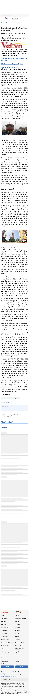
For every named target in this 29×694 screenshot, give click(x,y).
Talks (2, 655)
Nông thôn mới (5, 649)
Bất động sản (4, 636)
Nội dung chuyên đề (6, 652)
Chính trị (3, 615)
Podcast (17, 661)
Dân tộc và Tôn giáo (20, 618)
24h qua (3, 663)
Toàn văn (17, 639)
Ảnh (2, 658)
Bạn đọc (17, 636)
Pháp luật (17, 630)
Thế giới (3, 624)
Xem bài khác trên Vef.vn (9, 67)
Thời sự (17, 615)
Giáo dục (17, 621)
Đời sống (17, 624)
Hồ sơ (16, 655)
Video (16, 658)
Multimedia (4, 661)
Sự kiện (21, 666)
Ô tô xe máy (4, 633)
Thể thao (3, 621)
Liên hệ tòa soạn (6, 679)
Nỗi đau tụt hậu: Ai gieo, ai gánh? (12, 64)
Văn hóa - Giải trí (6, 627)
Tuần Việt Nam (5, 639)
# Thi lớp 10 (15, 18)
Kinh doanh (6, 22)
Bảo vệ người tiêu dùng (21, 642)
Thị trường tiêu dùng (7, 646)
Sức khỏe (17, 627)
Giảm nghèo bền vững (21, 646)
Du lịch (17, 633)
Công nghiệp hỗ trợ (6, 642)
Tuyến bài (7, 666)
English (17, 652)
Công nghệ (4, 630)
